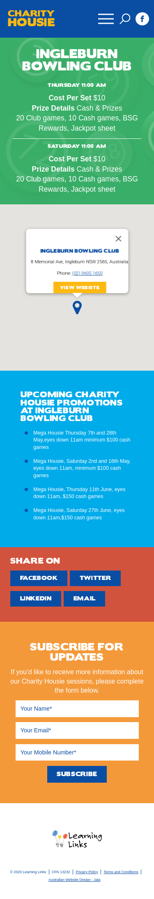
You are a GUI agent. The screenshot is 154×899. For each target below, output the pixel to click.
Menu (105, 14)
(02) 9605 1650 (87, 273)
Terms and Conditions (120, 872)
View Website (79, 288)
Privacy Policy (87, 872)
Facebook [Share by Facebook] (39, 578)
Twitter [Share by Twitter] (95, 578)
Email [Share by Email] (85, 598)
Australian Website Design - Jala (74, 880)
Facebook (142, 19)
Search (125, 19)
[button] (77, 307)
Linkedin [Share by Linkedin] (36, 598)
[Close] (118, 239)
